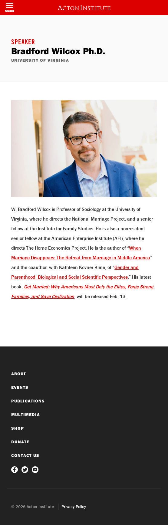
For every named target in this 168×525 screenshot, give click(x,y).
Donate (20, 442)
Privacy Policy (73, 506)
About (18, 373)
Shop (17, 428)
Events (19, 387)
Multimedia (25, 414)
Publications (28, 401)
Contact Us (25, 455)
